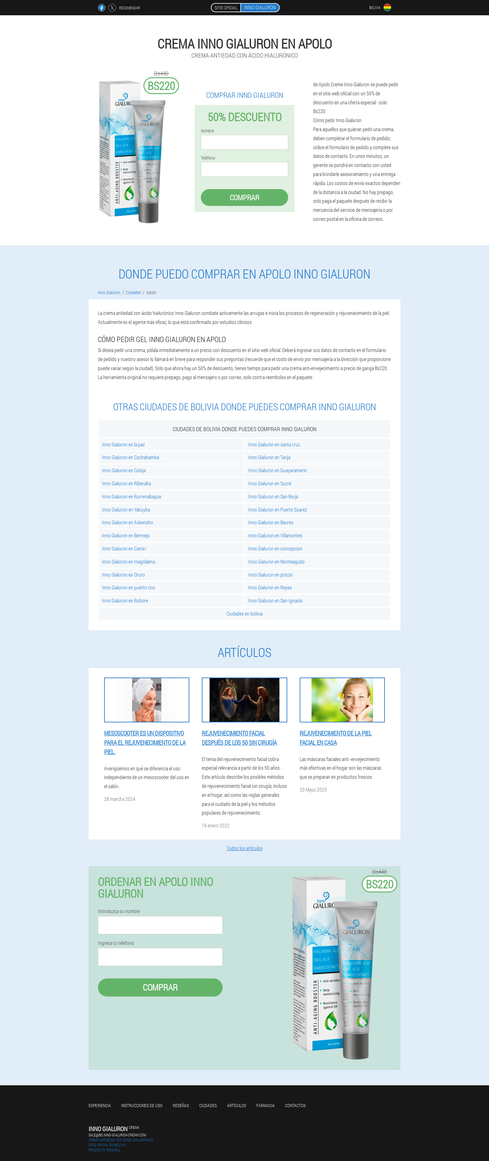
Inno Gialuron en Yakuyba (126, 509)
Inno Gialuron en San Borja (273, 496)
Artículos (236, 1105)
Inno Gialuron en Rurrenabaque (131, 496)
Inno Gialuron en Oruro (123, 574)
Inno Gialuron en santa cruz (274, 444)
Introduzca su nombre (119, 911)
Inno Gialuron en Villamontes (275, 535)
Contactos (295, 1105)
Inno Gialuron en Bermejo (126, 535)
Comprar (244, 197)
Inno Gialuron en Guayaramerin (277, 470)
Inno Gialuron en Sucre (269, 483)
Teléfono (208, 158)
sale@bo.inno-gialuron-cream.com (117, 1134)
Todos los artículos (245, 848)
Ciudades (208, 1105)
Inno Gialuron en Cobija (124, 470)
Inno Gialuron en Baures (270, 522)
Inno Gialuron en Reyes (270, 587)
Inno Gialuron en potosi (270, 574)
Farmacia (265, 1105)
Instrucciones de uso (141, 1105)
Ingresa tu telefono (116, 942)
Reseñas (181, 1105)
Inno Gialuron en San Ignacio (275, 600)
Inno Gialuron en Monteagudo (276, 561)
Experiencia (100, 1105)
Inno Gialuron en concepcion (275, 548)
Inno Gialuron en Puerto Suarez (277, 509)
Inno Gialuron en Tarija (269, 457)
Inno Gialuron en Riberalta (126, 483)
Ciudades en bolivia (244, 613)
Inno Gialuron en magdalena (128, 561)
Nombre (207, 131)
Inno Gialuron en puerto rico (128, 587)
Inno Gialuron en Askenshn (127, 522)
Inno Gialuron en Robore (125, 600)
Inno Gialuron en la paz (123, 444)
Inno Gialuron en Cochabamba (130, 457)
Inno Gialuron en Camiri (124, 548)
